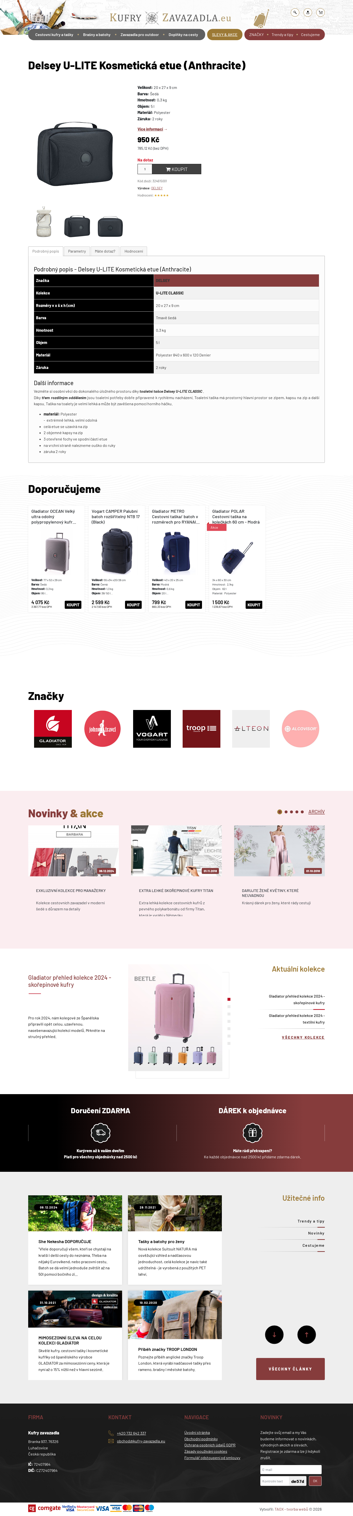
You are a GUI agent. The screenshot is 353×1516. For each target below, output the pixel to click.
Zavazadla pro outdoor (140, 34)
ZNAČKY (256, 34)
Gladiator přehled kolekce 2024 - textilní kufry (297, 1018)
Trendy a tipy (282, 34)
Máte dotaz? (105, 251)
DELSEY (157, 188)
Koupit (177, 169)
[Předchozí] (306, 1334)
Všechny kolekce (303, 1037)
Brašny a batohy (97, 34)
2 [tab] (286, 811)
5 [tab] (302, 811)
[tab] (45, 251)
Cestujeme (310, 34)
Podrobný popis (45, 251)
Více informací (150, 129)
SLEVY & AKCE (225, 34)
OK (315, 1481)
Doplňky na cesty (183, 34)
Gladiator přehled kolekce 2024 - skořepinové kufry (297, 999)
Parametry (77, 251)
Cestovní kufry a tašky (54, 34)
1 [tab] (279, 811)
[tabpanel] (73, 875)
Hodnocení (134, 251)
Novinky (316, 1233)
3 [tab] (291, 811)
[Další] (274, 1334)
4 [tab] (296, 811)
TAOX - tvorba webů (291, 1509)
